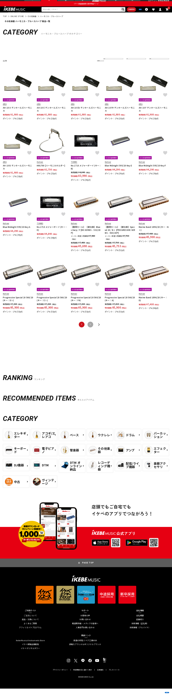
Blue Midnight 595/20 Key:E (118, 173)
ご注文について (30, 623)
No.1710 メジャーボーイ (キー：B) (86, 174)
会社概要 (140, 623)
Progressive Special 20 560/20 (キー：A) (120, 306)
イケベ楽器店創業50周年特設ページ (86, 9)
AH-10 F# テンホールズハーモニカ (120, 116)
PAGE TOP (88, 570)
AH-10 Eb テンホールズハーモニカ (86, 116)
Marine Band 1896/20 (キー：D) (153, 306)
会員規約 (100, 677)
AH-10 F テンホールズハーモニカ (153, 116)
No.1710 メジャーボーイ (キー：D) (52, 236)
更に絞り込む (88, 68)
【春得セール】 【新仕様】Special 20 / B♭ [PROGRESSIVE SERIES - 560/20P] (120, 237)
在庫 (130, 68)
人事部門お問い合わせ (85, 635)
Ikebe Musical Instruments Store (30, 648)
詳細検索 (118, 16)
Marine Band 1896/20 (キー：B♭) (154, 236)
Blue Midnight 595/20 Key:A (16, 234)
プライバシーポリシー (60, 677)
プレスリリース (114, 677)
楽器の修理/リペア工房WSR (85, 648)
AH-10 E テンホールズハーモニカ (51, 116)
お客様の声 (85, 623)
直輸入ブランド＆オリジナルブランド (85, 652)
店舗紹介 (140, 627)
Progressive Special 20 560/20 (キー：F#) (86, 306)
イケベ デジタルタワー (30, 656)
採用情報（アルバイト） (140, 635)
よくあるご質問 (30, 631)
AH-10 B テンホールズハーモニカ (17, 174)
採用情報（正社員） (140, 631)
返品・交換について (30, 627)
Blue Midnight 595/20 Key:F (152, 173)
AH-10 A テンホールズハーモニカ (17, 116)
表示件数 (154, 68)
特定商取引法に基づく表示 (82, 677)
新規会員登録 (163, 3)
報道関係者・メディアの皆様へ (85, 631)
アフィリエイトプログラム (30, 635)
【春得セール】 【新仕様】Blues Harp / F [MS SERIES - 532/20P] (86, 237)
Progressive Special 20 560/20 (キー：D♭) (18, 306)
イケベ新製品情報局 (30, 652)
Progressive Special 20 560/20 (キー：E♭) (52, 306)
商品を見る (156, 689)
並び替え (108, 68)
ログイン (152, 3)
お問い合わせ (85, 627)
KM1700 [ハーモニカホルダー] (51, 173)
